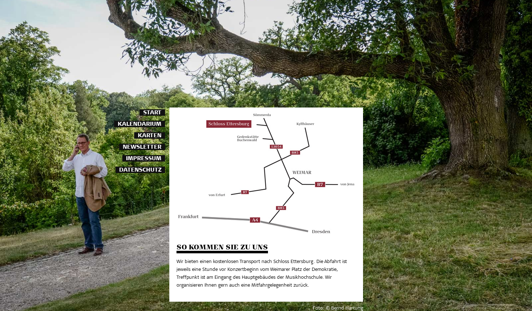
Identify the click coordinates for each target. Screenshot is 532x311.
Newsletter (142, 147)
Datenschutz (140, 170)
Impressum (143, 159)
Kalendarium (139, 124)
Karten (149, 136)
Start (152, 113)
